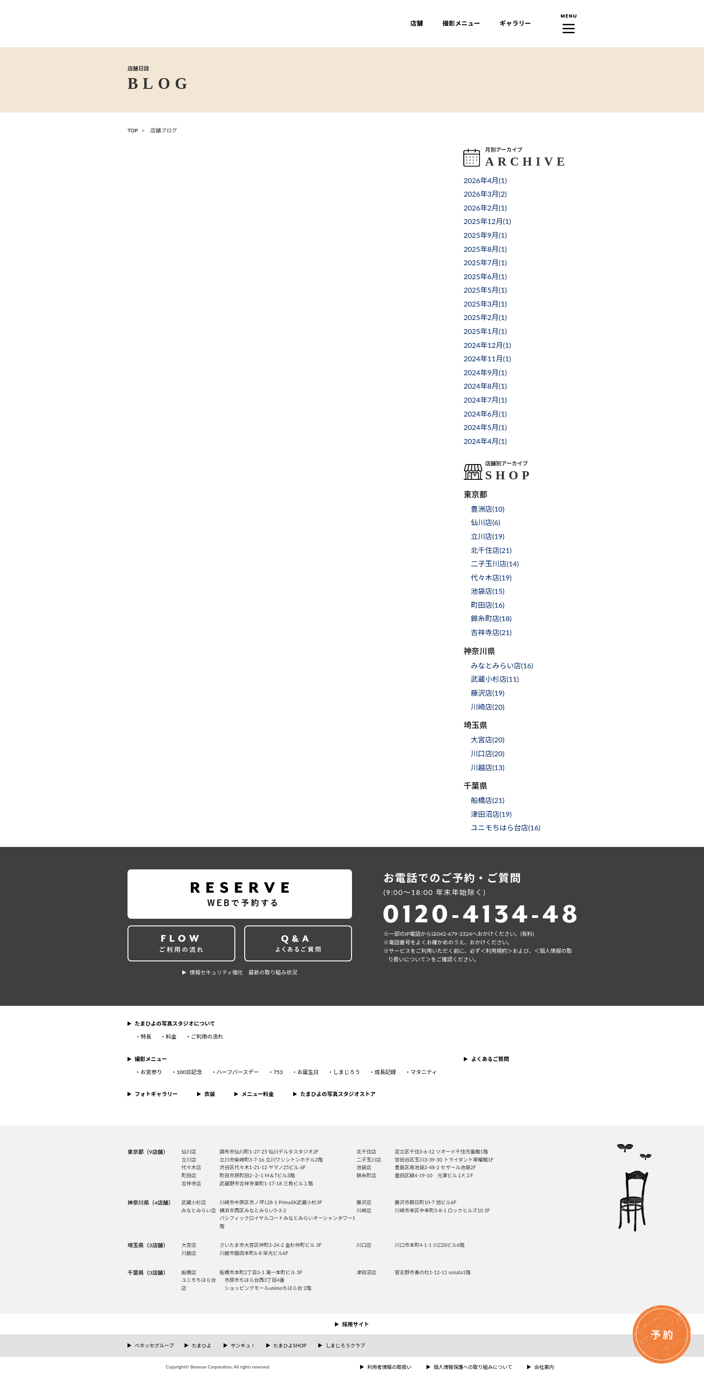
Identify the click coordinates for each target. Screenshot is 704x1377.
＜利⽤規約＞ (496, 950)
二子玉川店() (495, 563)
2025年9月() (484, 235)
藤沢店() (487, 692)
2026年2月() (484, 207)
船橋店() (487, 800)
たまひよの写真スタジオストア (338, 1094)
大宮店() (487, 739)
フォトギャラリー (156, 1094)
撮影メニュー (461, 23)
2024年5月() (484, 427)
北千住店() (491, 550)
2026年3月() (484, 193)
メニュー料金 (258, 1094)
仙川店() (485, 522)
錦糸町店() (491, 618)
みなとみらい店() (502, 665)
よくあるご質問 (490, 1059)
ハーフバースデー (237, 1072)
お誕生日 (308, 1072)
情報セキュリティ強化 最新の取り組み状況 (243, 972)
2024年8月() (484, 386)
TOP (133, 130)
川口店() (487, 753)
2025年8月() (484, 249)
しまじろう (346, 1072)
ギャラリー (515, 23)
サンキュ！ (243, 1345)
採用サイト (355, 1324)
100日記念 (189, 1072)
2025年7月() (484, 262)
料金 (171, 1036)
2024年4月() (484, 441)
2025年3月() (484, 303)
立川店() (487, 536)
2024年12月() (487, 345)
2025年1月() (484, 331)
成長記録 (385, 1072)
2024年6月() (484, 413)
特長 (146, 1036)
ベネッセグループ (154, 1345)
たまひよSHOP (289, 1345)
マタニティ (423, 1072)
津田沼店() (491, 814)
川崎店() (487, 706)
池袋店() (487, 591)
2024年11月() (487, 358)
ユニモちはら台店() (505, 827)
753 (278, 1072)
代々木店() (491, 577)
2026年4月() (484, 180)
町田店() (487, 605)
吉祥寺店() (491, 632)
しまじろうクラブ (345, 1345)
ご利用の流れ (207, 1036)
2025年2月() (484, 317)
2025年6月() (484, 276)
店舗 (416, 23)
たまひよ (201, 1345)
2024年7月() (484, 399)
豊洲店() (487, 508)
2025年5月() (484, 289)
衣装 (209, 1094)
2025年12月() (487, 221)
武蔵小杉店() (495, 679)
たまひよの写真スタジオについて (175, 1023)
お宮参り (151, 1072)
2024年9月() (484, 372)
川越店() (487, 767)
